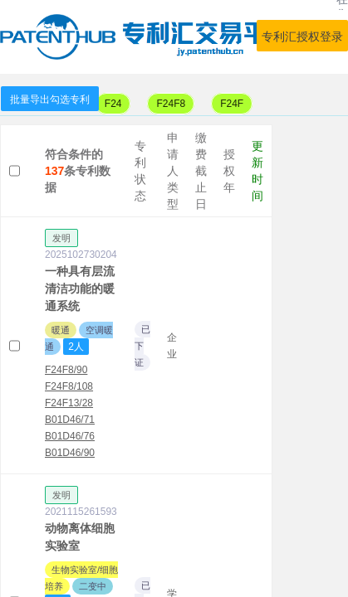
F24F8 (170, 103)
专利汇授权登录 (302, 36)
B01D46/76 (70, 436)
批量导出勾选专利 (50, 99)
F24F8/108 (69, 386)
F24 (113, 103)
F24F (231, 103)
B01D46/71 (70, 419)
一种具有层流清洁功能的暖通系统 (80, 289)
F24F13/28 (69, 403)
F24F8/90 (66, 370)
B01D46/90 (70, 453)
